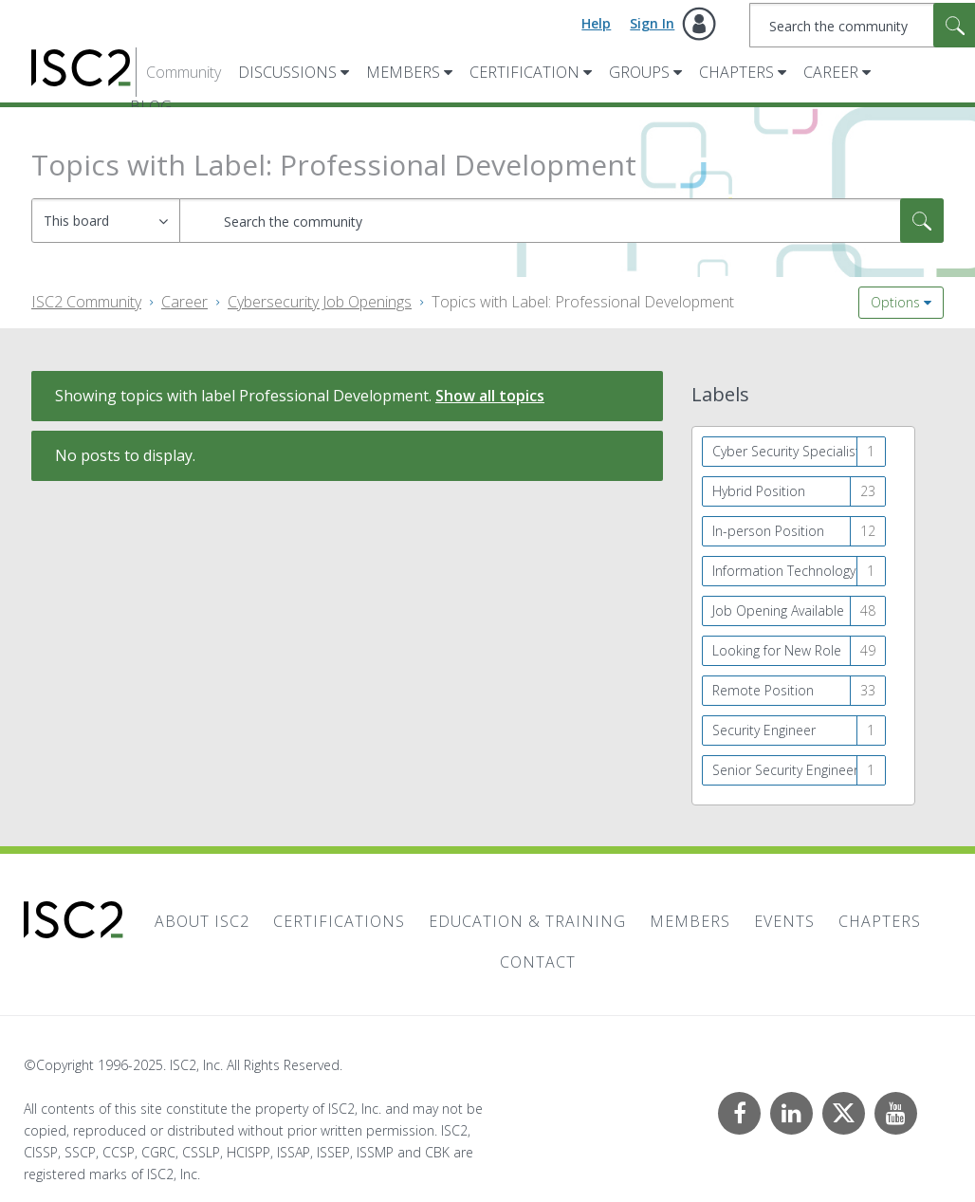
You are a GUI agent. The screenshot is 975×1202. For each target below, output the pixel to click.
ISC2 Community (86, 301)
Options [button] (895, 302)
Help (596, 23)
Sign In (652, 23)
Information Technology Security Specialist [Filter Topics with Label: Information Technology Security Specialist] (799, 571)
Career (830, 72)
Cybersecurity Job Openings (320, 301)
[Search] (561, 220)
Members (403, 72)
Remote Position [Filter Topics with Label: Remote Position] (763, 690)
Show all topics (489, 395)
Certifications (339, 921)
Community (183, 72)
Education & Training (527, 921)
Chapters (736, 72)
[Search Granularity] (105, 220)
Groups (639, 72)
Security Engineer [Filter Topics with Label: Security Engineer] (764, 730)
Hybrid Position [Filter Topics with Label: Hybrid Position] (758, 491)
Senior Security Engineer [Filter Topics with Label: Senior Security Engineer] (785, 770)
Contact (538, 962)
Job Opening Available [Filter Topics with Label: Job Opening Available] (778, 610)
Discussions (287, 72)
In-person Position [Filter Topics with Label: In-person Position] (768, 531)
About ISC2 (202, 921)
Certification (524, 72)
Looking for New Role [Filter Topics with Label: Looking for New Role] (776, 650)
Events (784, 921)
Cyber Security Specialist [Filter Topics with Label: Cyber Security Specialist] (786, 451)
